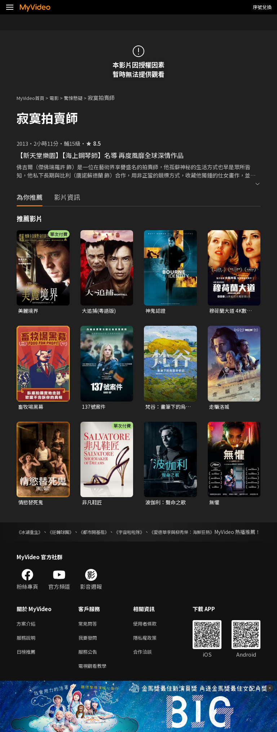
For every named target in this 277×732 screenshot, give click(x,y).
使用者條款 (150, 633)
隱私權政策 (150, 649)
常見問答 (89, 633)
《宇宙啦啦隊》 (158, 534)
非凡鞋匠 (93, 504)
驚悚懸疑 (81, 97)
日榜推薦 (27, 664)
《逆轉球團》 (71, 534)
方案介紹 (27, 633)
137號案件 (94, 407)
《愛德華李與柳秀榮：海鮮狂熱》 (222, 534)
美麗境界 (29, 311)
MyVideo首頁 (33, 97)
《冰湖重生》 (32, 534)
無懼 (214, 504)
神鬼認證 (156, 311)
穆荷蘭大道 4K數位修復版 (232, 311)
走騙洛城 (220, 407)
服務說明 (27, 649)
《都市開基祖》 (113, 534)
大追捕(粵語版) (100, 311)
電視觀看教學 (94, 679)
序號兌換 (262, 7)
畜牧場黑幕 (31, 407)
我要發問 (89, 649)
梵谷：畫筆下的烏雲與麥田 (167, 408)
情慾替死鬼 (31, 504)
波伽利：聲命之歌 (167, 504)
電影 (59, 97)
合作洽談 (148, 664)
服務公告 (89, 664)
